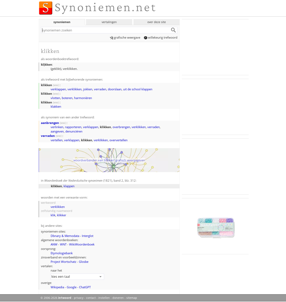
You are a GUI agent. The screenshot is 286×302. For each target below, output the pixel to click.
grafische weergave (125, 37)
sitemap (131, 298)
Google (71, 287)
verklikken (75, 89)
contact (91, 298)
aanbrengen (50, 123)
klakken (56, 106)
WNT (63, 244)
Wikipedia (57, 287)
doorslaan (115, 89)
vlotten (55, 98)
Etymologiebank (62, 253)
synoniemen (61, 22)
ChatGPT (85, 287)
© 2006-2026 (56, 298)
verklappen (58, 89)
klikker (61, 215)
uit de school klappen (137, 89)
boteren (67, 98)
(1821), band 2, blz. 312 (90, 180)
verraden (100, 89)
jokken (87, 89)
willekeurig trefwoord (160, 37)
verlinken (57, 127)
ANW (54, 244)
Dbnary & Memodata (65, 236)
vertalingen (109, 22)
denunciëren (73, 131)
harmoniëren (83, 98)
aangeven (57, 131)
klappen (69, 186)
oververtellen (118, 140)
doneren (118, 298)
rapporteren (73, 127)
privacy (78, 298)
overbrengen (121, 127)
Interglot (87, 236)
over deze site (156, 22)
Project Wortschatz (63, 262)
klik (53, 215)
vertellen (57, 140)
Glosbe (83, 262)
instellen (104, 298)
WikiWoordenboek (82, 244)
